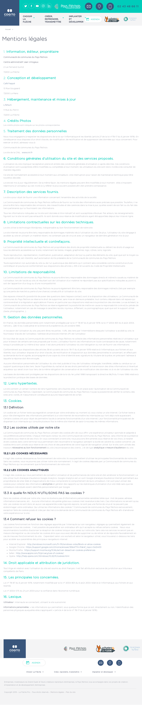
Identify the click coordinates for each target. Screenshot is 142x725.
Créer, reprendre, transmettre (54, 19)
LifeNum (7, 105)
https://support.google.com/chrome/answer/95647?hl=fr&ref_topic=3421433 (63, 547)
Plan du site (70, 692)
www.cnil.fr (27, 153)
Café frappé (9, 84)
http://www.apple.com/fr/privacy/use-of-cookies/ (40, 553)
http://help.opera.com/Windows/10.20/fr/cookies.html (43, 556)
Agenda (95, 19)
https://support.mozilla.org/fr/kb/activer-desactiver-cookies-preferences (59, 550)
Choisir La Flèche (29, 19)
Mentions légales (57, 692)
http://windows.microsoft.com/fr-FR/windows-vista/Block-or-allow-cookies (64, 544)
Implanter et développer (77, 19)
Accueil (8, 29)
